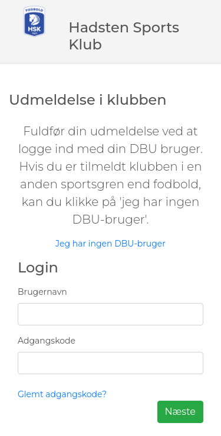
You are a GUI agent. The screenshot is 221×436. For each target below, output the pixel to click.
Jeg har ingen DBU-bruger (110, 243)
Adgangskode (46, 340)
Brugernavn (42, 292)
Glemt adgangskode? (62, 394)
